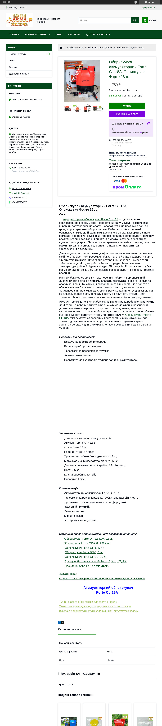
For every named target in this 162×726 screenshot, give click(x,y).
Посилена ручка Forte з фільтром (86, 565)
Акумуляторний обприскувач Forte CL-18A (90, 219)
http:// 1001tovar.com (21, 188)
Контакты (74, 34)
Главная (14, 34)
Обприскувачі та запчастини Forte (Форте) (91, 47)
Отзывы (13, 67)
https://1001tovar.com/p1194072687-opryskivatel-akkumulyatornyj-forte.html (102, 578)
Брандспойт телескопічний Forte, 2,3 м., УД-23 (95, 561)
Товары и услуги (35, 34)
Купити (127, 105)
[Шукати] (135, 20)
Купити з (127, 114)
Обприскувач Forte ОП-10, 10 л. (85, 556)
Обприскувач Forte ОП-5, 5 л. (84, 547)
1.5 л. (109, 538)
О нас (58, 34)
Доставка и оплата (98, 34)
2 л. (107, 543)
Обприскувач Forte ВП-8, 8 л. (84, 552)
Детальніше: (68, 574)
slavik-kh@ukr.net (20, 193)
